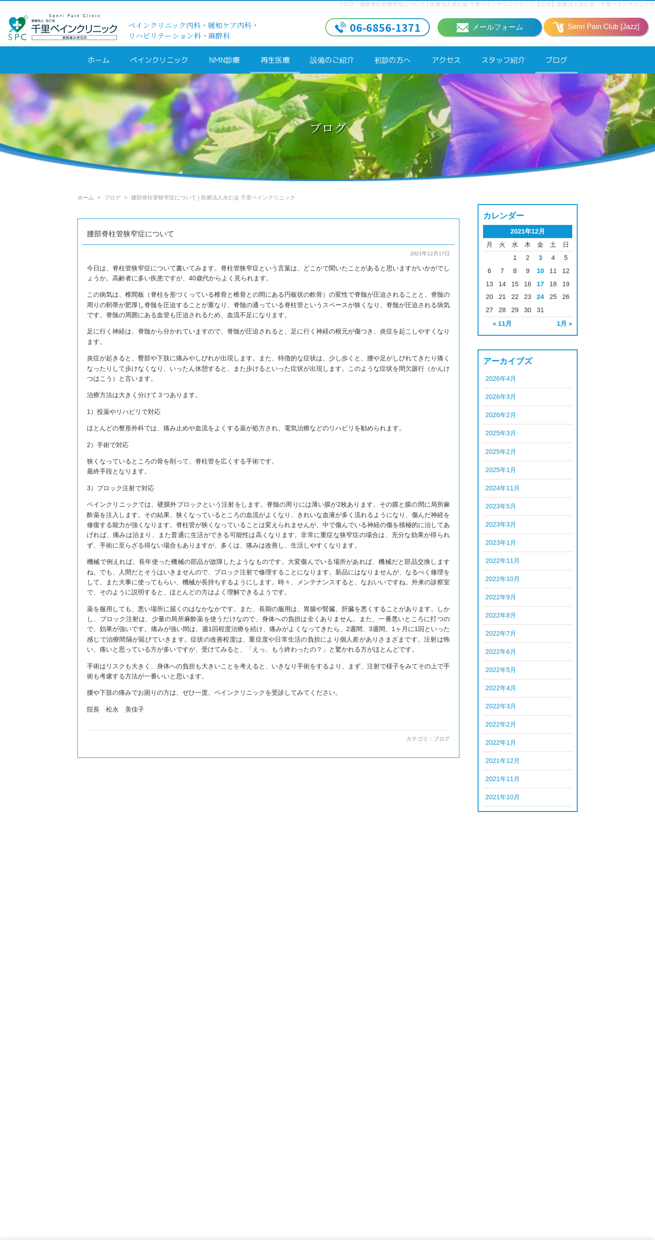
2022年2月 (500, 724)
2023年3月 (500, 524)
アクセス (446, 60)
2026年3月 (500, 396)
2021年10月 (502, 797)
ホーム (99, 60)
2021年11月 (502, 778)
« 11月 (502, 323)
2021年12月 (502, 760)
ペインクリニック (159, 60)
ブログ (556, 60)
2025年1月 (500, 469)
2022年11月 (502, 560)
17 (540, 284)
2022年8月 (500, 615)
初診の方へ (392, 60)
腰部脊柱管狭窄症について (130, 234)
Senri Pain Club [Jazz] (595, 27)
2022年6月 (500, 651)
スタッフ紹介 (503, 60)
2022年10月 (502, 579)
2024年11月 (502, 488)
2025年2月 (500, 451)
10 (540, 270)
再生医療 (275, 60)
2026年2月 (500, 414)
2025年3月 (500, 433)
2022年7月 (500, 633)
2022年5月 (500, 669)
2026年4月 (500, 378)
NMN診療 (224, 60)
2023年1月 (500, 542)
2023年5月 (500, 506)
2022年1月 (500, 742)
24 (540, 296)
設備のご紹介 (332, 60)
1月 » (564, 323)
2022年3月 (500, 706)
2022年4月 (500, 688)
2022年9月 (500, 597)
